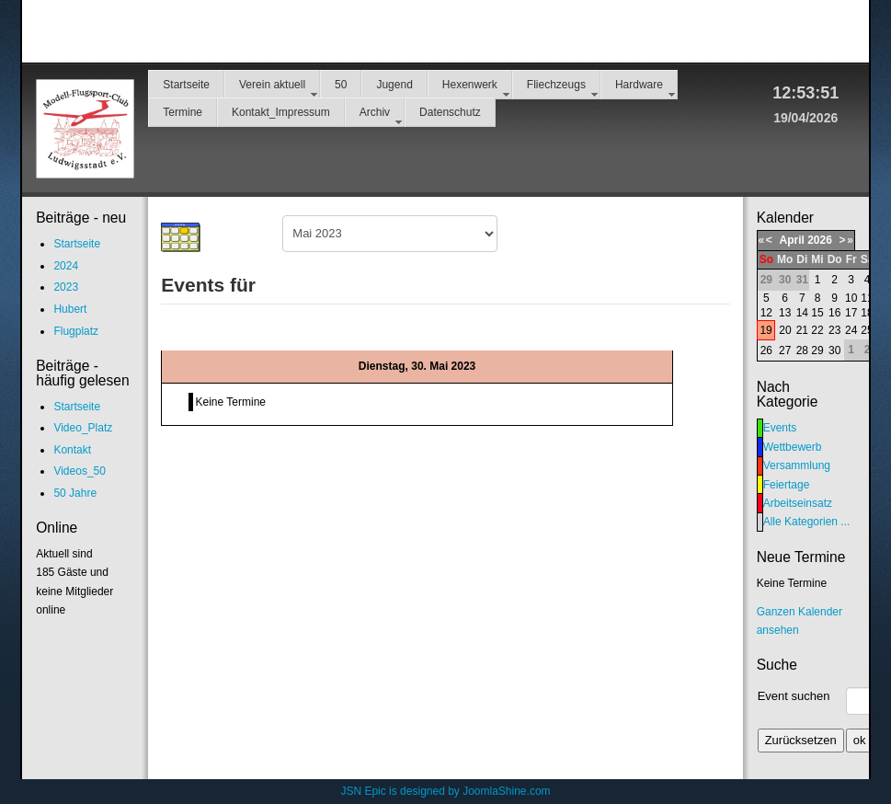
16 (834, 312)
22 (817, 330)
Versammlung (796, 465)
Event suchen (794, 696)
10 (851, 298)
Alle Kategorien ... (807, 521)
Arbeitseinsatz (797, 503)
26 (766, 350)
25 (867, 330)
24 (851, 330)
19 (765, 330)
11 (867, 298)
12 (766, 312)
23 (834, 330)
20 (785, 330)
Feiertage (786, 484)
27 (785, 350)
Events (780, 427)
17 (851, 312)
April (791, 240)
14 (802, 312)
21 (802, 330)
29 (817, 350)
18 (867, 312)
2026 (819, 240)
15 (817, 312)
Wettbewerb (792, 447)
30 (834, 350)
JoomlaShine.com (506, 791)
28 (802, 350)
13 (785, 312)
